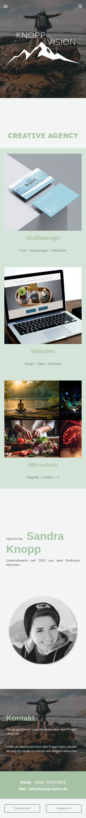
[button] (5, 6)
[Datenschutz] (22, 808)
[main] (43, 111)
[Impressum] (63, 808)
